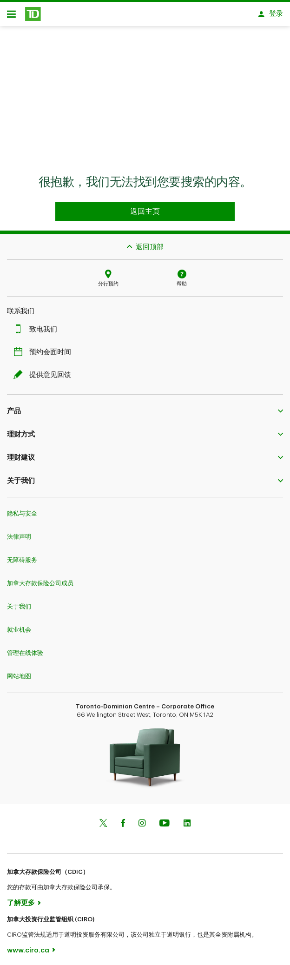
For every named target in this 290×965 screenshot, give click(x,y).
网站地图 (19, 671)
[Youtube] (164, 819)
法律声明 (19, 532)
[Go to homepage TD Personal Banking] (145, 207)
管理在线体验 (25, 648)
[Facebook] (123, 819)
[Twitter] (103, 819)
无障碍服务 (22, 555)
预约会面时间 (44, 347)
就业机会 (19, 625)
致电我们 (37, 324)
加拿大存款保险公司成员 (40, 578)
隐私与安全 (22, 509)
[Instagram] (141, 819)
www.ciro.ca (28, 945)
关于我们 (19, 602)
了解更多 (21, 898)
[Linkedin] (187, 819)
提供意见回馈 (44, 370)
